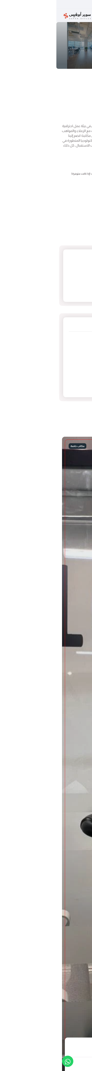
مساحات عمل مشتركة (62, 387)
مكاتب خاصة (69, 77)
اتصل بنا (55, 114)
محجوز (79, 114)
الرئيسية (82, 77)
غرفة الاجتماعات (67, 369)
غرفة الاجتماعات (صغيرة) (60, 381)
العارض (74, 338)
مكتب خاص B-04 (51, 77)
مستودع (73, 375)
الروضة (74, 357)
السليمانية (72, 344)
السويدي (73, 350)
